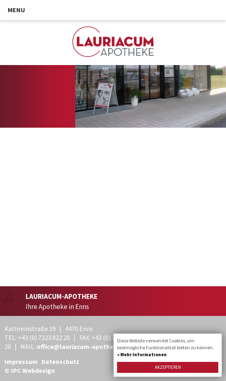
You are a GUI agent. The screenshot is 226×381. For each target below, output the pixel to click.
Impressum (21, 361)
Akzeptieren (168, 367)
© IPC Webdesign (29, 370)
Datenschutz (60, 361)
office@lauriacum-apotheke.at (83, 346)
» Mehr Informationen (142, 354)
